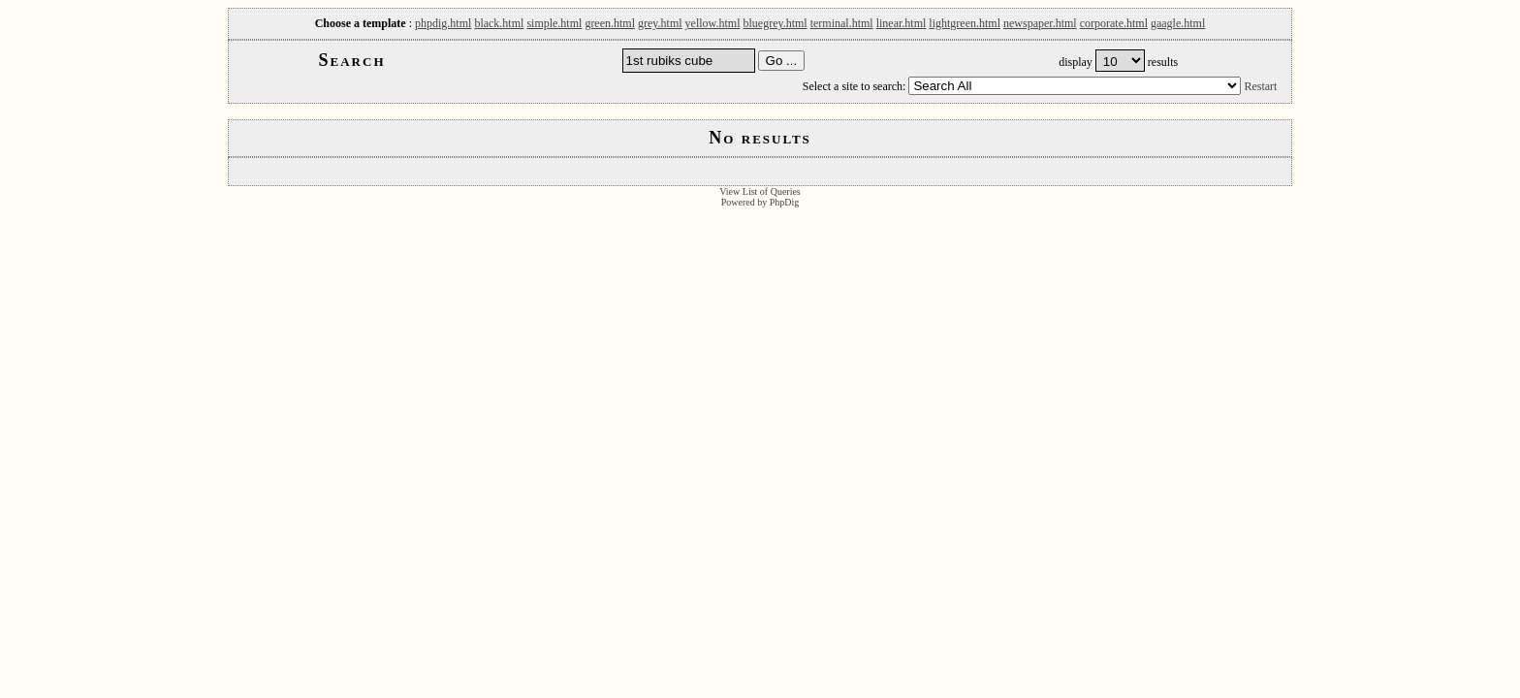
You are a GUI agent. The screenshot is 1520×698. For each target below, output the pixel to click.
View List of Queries (760, 191)
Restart (1260, 86)
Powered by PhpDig (760, 202)
